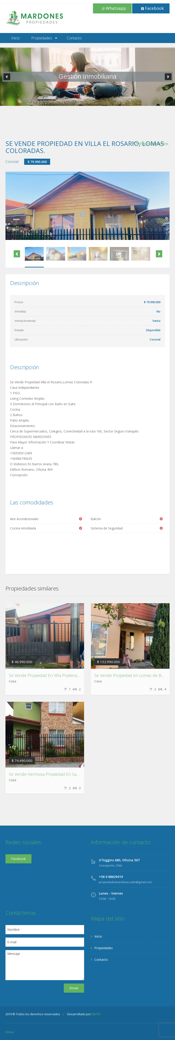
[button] (6, 76)
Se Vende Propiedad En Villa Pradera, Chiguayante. (55, 675)
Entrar (9, 1032)
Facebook (152, 8)
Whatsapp (114, 8)
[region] (87, 77)
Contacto (74, 38)
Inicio (15, 38)
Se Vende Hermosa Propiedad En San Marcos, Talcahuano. (63, 774)
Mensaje (44, 965)
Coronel (11, 161)
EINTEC (96, 1014)
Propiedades (41, 38)
